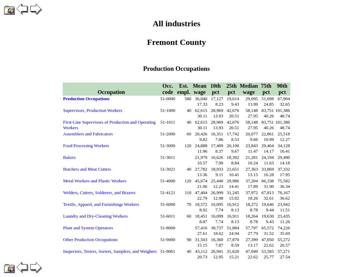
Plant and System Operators (88, 227)
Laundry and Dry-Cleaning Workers (95, 216)
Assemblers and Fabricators (88, 133)
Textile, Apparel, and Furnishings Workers (101, 204)
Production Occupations (86, 98)
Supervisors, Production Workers (92, 110)
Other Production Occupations (90, 239)
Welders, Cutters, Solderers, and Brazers (99, 192)
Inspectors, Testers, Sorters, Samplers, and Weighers (110, 251)
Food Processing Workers (86, 145)
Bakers (69, 157)
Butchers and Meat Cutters (87, 169)
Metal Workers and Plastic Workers (95, 180)
